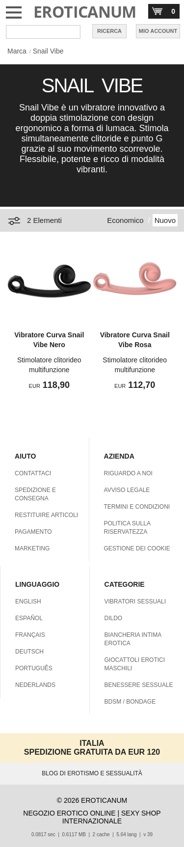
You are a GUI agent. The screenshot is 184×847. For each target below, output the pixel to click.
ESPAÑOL (29, 618)
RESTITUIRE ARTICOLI (46, 515)
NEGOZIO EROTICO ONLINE (69, 813)
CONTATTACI (33, 473)
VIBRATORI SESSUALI (135, 601)
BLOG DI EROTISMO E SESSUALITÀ (92, 773)
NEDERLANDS (35, 685)
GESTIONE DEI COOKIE (137, 548)
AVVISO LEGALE (127, 490)
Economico (125, 220)
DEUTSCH (29, 651)
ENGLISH (28, 601)
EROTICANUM (84, 11)
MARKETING (32, 548)
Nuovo (165, 220)
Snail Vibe (48, 51)
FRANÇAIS (30, 634)
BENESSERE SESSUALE (139, 685)
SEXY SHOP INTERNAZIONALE (111, 817)
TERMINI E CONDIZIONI (137, 506)
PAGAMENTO (33, 531)
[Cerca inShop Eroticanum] (43, 32)
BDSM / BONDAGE (130, 701)
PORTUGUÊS (34, 668)
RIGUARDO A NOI (128, 473)
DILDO (114, 618)
